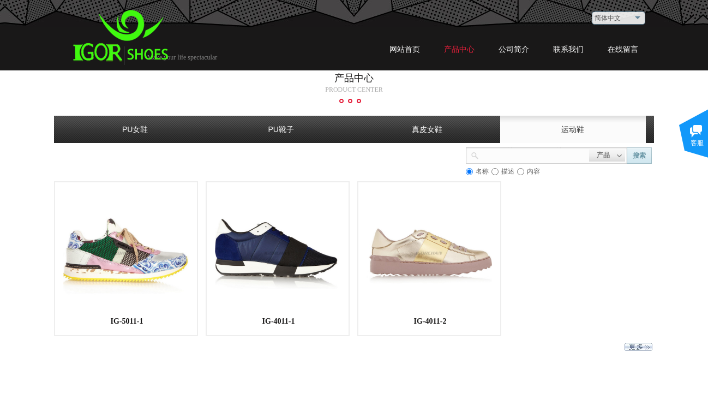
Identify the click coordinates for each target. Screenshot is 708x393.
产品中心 (459, 49)
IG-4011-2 (430, 321)
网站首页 (404, 49)
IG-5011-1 (127, 321)
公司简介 (514, 49)
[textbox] (534, 154)
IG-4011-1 (278, 321)
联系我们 (568, 49)
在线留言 (623, 49)
